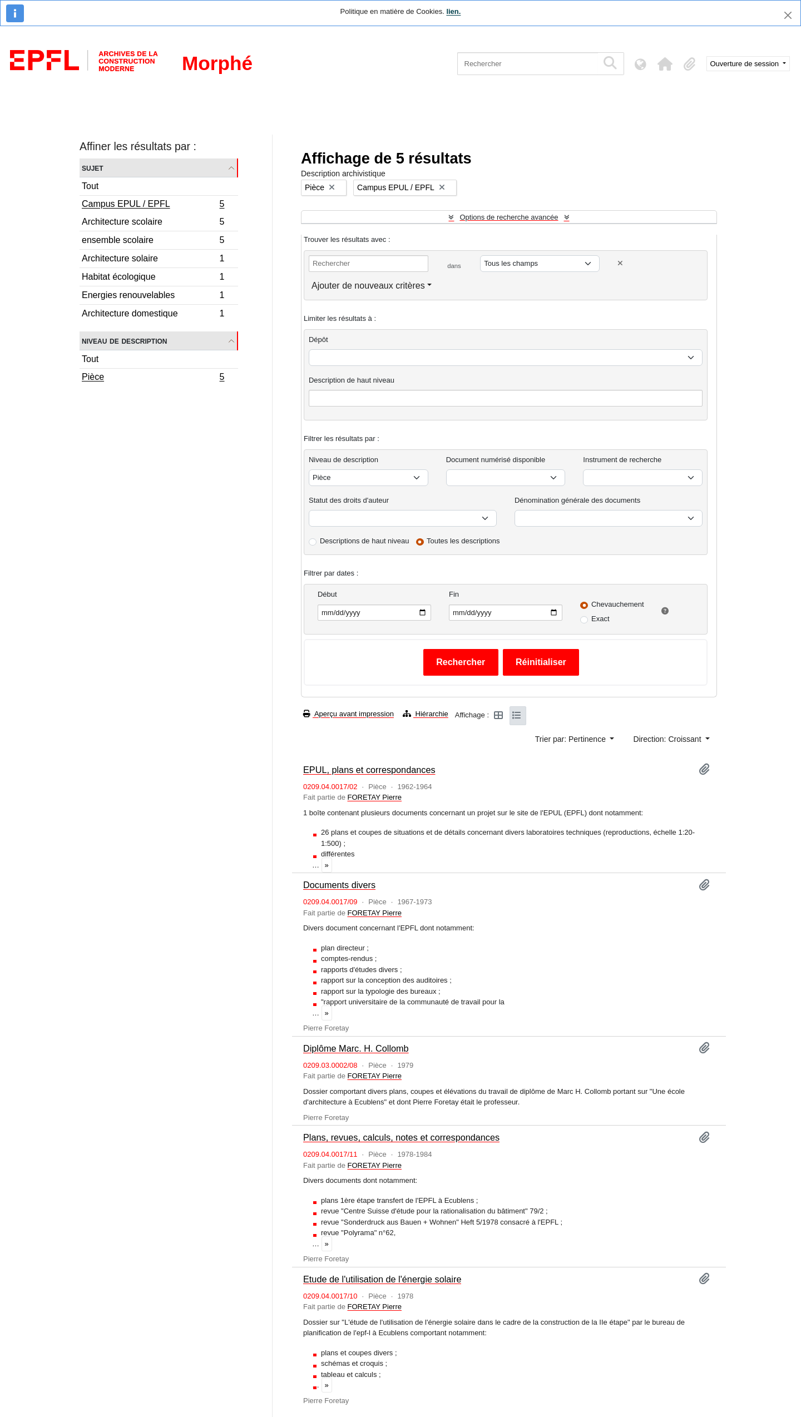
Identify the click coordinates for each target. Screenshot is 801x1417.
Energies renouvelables (153, 297)
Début (327, 594)
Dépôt (318, 339)
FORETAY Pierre (374, 797)
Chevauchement (617, 604)
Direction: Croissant (668, 739)
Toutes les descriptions (463, 541)
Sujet (92, 167)
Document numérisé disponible (495, 459)
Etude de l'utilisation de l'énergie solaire (382, 1279)
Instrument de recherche (622, 459)
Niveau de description (124, 340)
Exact (600, 619)
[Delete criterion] (620, 263)
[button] (665, 64)
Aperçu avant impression (348, 714)
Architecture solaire (153, 260)
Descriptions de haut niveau (364, 541)
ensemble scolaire (153, 242)
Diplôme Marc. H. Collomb (356, 1048)
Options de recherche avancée (508, 217)
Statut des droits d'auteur (349, 500)
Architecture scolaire (153, 223)
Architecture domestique (153, 315)
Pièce (153, 378)
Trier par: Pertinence (571, 739)
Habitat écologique (153, 278)
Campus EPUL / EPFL (153, 205)
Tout (90, 186)
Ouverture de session (745, 64)
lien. (453, 11)
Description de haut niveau (351, 380)
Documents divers (339, 885)
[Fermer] (787, 15)
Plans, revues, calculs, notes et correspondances (401, 1137)
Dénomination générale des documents (577, 500)
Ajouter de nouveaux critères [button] (368, 285)
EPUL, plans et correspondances (369, 770)
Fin (454, 594)
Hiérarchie (425, 714)
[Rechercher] (527, 63)
